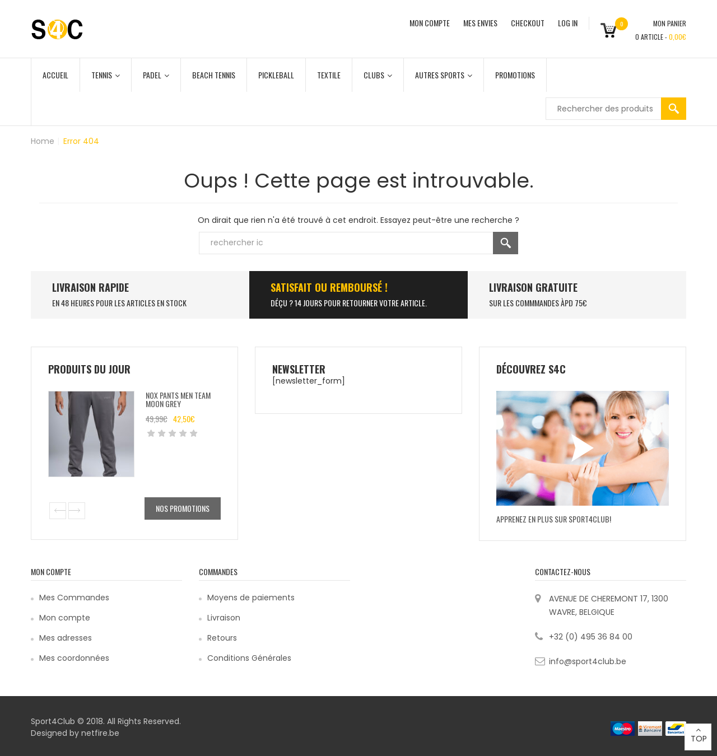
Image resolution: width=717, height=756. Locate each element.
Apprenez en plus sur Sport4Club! (553, 519)
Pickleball (276, 75)
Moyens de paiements (251, 597)
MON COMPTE (429, 23)
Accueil (55, 75)
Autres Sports (443, 75)
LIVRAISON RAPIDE (90, 287)
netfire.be (100, 733)
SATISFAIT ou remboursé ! (329, 287)
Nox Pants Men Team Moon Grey (178, 399)
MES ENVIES (480, 23)
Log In (568, 23)
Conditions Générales (249, 658)
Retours (222, 637)
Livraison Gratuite (533, 287)
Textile (329, 75)
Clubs (378, 75)
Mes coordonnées (74, 658)
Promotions (515, 75)
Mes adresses (65, 637)
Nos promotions (182, 508)
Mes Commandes (74, 597)
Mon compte (64, 617)
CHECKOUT (527, 23)
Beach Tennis (213, 75)
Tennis (105, 75)
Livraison (223, 617)
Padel (156, 75)
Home (42, 141)
